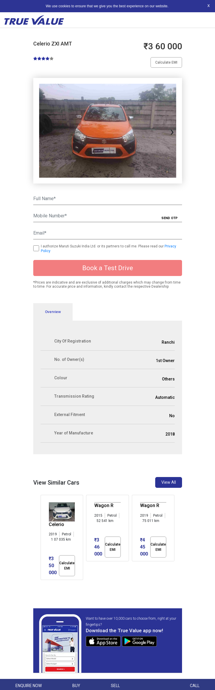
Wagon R (103, 505)
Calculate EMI (166, 62)
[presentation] (43, 130)
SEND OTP (169, 218)
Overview (53, 312)
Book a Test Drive (107, 268)
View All (168, 482)
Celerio (56, 524)
